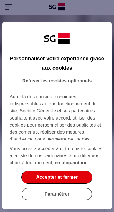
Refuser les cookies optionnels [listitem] (57, 80)
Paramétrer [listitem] (57, 193)
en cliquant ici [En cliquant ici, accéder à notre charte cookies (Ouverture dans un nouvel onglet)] (70, 162)
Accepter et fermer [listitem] (57, 177)
